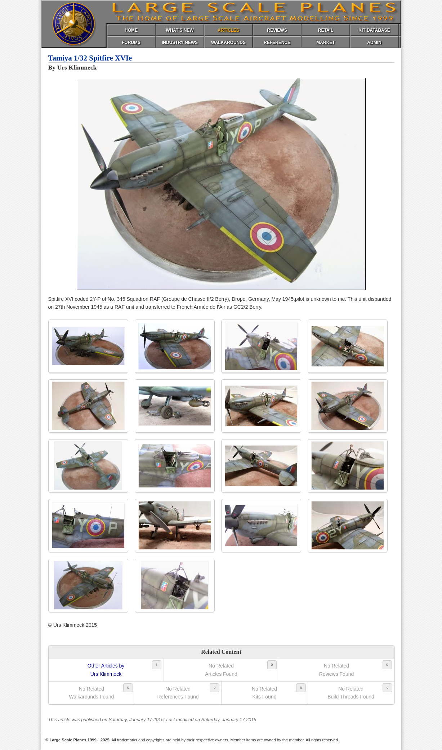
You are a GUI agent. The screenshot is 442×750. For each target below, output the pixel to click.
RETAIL (325, 30)
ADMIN (374, 42)
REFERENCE (277, 42)
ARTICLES (228, 30)
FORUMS (131, 42)
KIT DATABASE (374, 30)
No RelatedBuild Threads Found (350, 693)
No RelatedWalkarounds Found (91, 693)
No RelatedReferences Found (177, 693)
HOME (131, 30)
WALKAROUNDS (228, 42)
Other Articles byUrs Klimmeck (106, 670)
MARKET (325, 42)
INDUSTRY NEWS (180, 42)
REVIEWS (277, 30)
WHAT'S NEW (179, 30)
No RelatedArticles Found (221, 670)
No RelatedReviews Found (336, 670)
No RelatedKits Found (264, 693)
